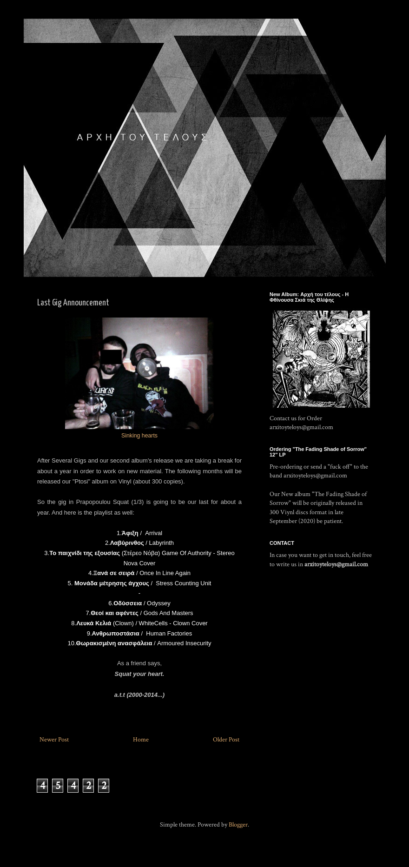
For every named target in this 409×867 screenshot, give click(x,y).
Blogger (238, 825)
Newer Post (54, 739)
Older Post (226, 739)
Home (141, 739)
